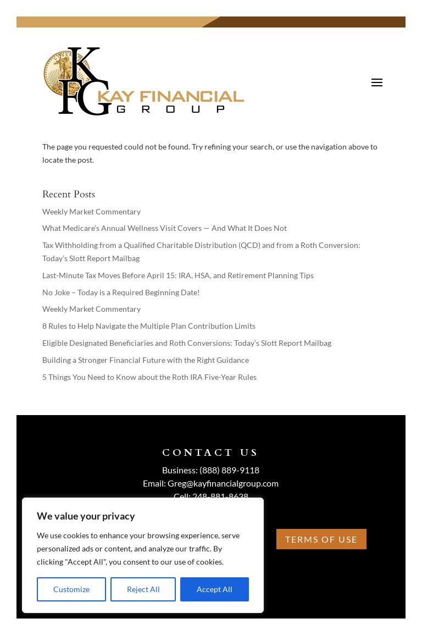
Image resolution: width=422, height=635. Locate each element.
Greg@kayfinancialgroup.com (223, 483)
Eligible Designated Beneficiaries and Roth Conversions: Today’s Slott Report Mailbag (186, 342)
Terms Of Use (321, 539)
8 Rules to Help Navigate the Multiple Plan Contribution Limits (149, 325)
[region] (143, 555)
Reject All (143, 589)
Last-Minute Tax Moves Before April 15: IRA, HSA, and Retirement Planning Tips (178, 275)
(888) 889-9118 (229, 470)
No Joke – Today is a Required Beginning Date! (121, 292)
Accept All (214, 589)
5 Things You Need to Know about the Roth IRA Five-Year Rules (149, 377)
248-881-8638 (220, 496)
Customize (71, 589)
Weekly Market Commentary (91, 211)
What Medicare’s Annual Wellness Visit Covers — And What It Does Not (164, 228)
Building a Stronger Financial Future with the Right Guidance (145, 360)
